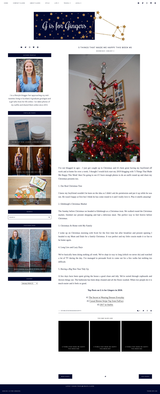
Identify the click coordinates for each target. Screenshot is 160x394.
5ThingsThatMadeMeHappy (71, 310)
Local (78, 3)
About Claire (35, 3)
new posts (65, 376)
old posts (145, 376)
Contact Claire (19, 3)
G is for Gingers (13, 391)
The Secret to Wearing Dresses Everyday (106, 297)
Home (6, 3)
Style (47, 3)
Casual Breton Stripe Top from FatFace (106, 301)
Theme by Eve (152, 391)
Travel (66, 3)
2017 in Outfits (106, 305)
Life (56, 3)
